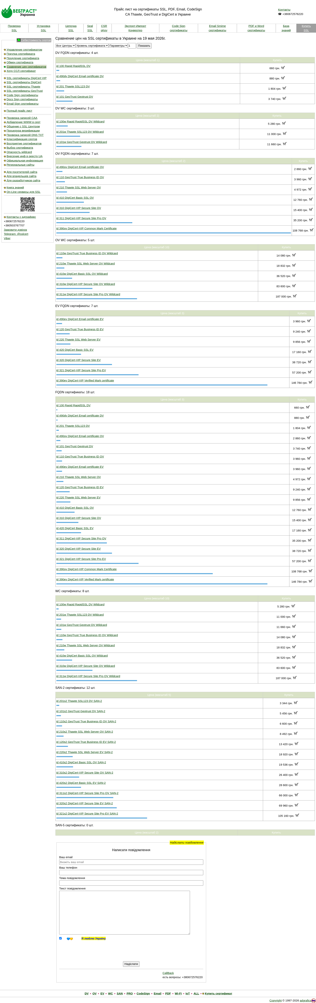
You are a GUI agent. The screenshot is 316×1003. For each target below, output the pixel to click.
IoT (188, 993)
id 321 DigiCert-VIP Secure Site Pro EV (81, 370)
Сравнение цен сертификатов (26, 66)
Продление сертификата (22, 58)
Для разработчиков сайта (23, 180)
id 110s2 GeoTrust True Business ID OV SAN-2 (86, 721)
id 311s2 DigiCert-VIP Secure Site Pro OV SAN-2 (87, 793)
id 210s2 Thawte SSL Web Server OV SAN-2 (84, 731)
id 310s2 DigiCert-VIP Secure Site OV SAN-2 (84, 772)
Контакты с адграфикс (21, 216)
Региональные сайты (20, 164)
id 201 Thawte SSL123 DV (73, 86)
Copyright (276, 1000)
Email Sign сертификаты (22, 103)
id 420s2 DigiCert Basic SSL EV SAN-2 (81, 782)
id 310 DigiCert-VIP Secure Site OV (78, 208)
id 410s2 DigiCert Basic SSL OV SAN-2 (81, 762)
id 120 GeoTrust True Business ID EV (80, 329)
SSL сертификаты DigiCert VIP (26, 78)
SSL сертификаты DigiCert (23, 82)
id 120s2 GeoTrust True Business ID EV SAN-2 (86, 741)
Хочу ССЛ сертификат (21, 70)
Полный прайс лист (19, 110)
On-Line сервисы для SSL (23, 191)
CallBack (168, 973)
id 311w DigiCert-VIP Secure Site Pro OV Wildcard (88, 294)
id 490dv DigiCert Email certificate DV (80, 76)
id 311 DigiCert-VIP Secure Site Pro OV (81, 218)
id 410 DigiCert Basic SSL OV (75, 197)
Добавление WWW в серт (23, 122)
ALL (196, 993)
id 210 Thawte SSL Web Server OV (78, 187)
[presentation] (96, 949)
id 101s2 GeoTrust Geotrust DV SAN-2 (80, 711)
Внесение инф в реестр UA (24, 156)
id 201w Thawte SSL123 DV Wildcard (80, 131)
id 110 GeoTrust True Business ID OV (80, 177)
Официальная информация (24, 160)
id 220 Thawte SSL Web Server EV (78, 339)
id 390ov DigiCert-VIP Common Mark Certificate (86, 228)
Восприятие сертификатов (23, 143)
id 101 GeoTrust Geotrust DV (74, 96)
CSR (104, 25)
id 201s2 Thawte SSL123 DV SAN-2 (79, 700)
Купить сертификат (218, 993)
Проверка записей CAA (21, 117)
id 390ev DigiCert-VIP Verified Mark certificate (85, 380)
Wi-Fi (178, 993)
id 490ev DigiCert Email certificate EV (80, 319)
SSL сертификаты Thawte (23, 86)
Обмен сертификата (19, 62)
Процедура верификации (23, 130)
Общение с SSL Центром (23, 126)
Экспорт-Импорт (135, 25)
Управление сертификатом (24, 49)
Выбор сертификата (19, 147)
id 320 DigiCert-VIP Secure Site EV (78, 360)
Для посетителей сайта (21, 171)
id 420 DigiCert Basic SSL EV (75, 349)
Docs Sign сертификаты (22, 99)
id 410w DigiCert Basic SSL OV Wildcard (82, 273)
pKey (104, 30)
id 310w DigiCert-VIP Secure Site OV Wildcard (85, 284)
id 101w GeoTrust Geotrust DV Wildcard (81, 142)
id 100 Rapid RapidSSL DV (73, 65)
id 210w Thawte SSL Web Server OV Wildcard (85, 263)
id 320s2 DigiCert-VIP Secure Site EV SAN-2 (84, 803)
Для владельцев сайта (21, 176)
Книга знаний (15, 187)
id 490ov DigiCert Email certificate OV (80, 167)
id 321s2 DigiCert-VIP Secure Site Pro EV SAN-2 (87, 813)
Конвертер (135, 30)
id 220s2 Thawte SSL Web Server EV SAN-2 (84, 752)
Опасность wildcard (19, 152)
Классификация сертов (21, 139)
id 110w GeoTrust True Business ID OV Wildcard (87, 253)
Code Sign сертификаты (22, 95)
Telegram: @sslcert (16, 233)
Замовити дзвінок (15, 229)
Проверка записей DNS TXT (24, 135)
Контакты (284, 9)
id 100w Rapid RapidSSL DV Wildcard (80, 121)
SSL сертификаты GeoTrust (24, 90)
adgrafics (305, 1000)
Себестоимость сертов (36, 40)
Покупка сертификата (20, 53)
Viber (7, 238)
